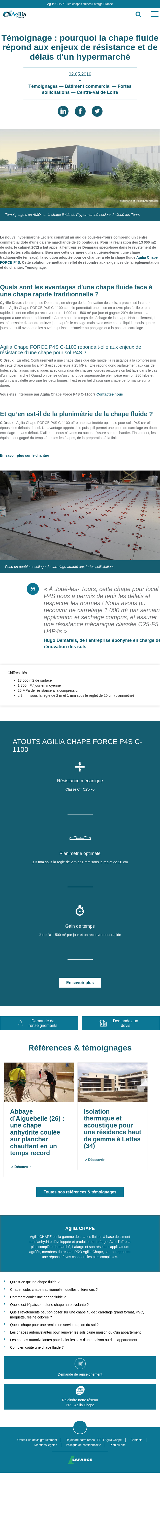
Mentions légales (46, 1445)
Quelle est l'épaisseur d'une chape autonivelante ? (49, 1305)
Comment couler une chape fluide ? (38, 1297)
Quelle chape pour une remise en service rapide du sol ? (54, 1325)
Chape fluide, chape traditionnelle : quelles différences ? (54, 1290)
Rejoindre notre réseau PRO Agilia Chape (94, 1440)
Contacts (136, 1440)
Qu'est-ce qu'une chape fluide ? (34, 1282)
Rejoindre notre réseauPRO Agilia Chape (80, 1396)
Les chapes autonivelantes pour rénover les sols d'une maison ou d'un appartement (75, 1332)
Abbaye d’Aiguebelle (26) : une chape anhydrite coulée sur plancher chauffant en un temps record (37, 1132)
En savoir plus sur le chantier (24, 455)
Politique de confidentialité (83, 1445)
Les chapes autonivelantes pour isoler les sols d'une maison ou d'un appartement (73, 1340)
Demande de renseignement (80, 1367)
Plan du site (118, 1445)
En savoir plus (80, 983)
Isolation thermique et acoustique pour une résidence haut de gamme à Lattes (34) (103, 1129)
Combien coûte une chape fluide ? (36, 1347)
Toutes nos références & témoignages (80, 1192)
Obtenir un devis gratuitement (37, 1440)
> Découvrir (21, 1167)
